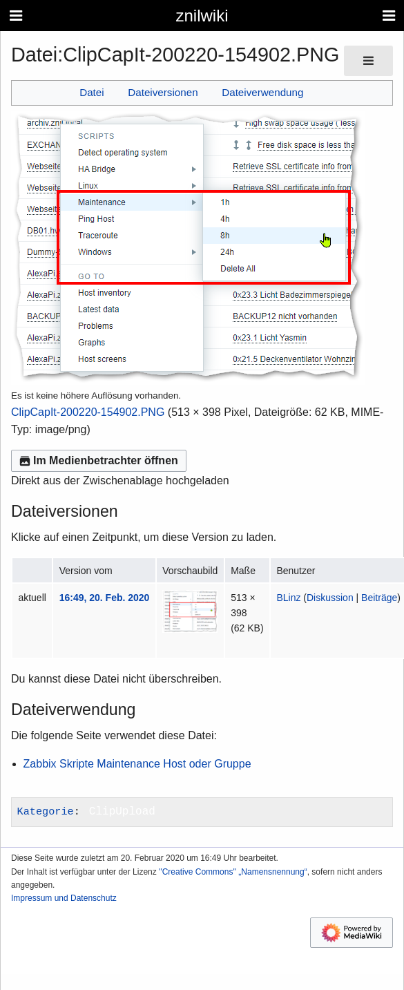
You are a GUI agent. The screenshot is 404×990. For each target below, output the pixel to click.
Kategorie (45, 812)
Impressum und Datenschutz (64, 898)
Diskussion (330, 597)
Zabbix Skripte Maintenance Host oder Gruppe (137, 764)
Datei (91, 92)
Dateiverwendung (262, 92)
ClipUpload (122, 812)
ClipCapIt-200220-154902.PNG (87, 412)
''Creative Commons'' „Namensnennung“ (233, 872)
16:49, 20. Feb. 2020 (104, 597)
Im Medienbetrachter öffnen (98, 460)
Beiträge (379, 597)
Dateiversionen (163, 92)
